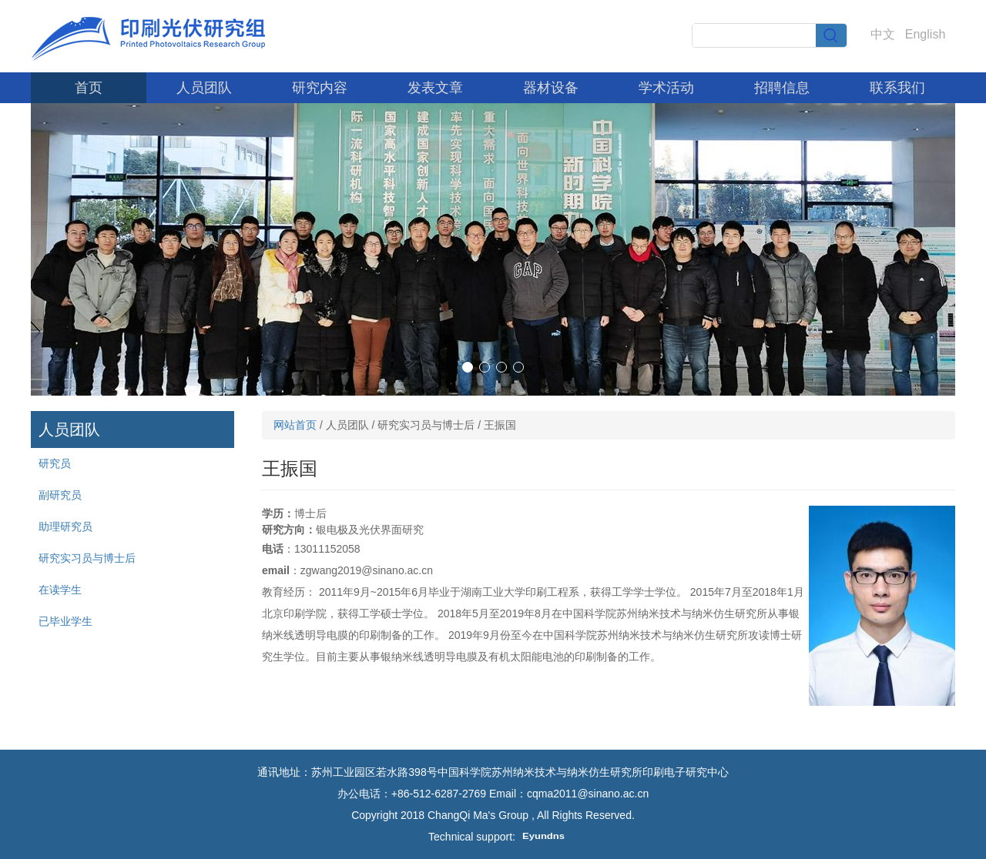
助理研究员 (65, 526)
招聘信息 (782, 87)
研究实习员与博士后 (87, 558)
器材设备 (551, 87)
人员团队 (204, 87)
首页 (88, 87)
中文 (882, 34)
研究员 (55, 463)
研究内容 (319, 87)
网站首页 (295, 425)
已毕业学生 (65, 621)
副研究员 (60, 495)
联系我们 (897, 87)
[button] (467, 367)
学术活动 (666, 87)
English (925, 34)
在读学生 (60, 589)
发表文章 (435, 87)
